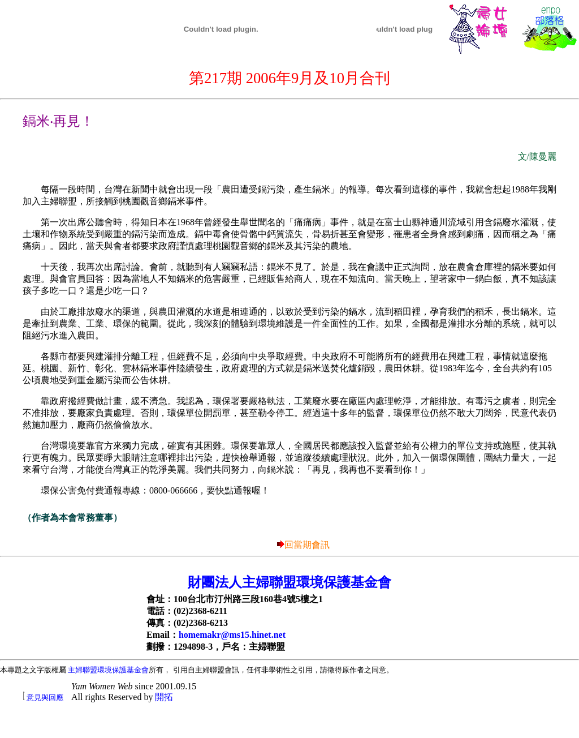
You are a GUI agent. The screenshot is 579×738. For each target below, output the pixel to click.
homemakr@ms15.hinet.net (232, 635)
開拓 (164, 697)
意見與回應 (45, 697)
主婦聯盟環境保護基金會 (108, 670)
